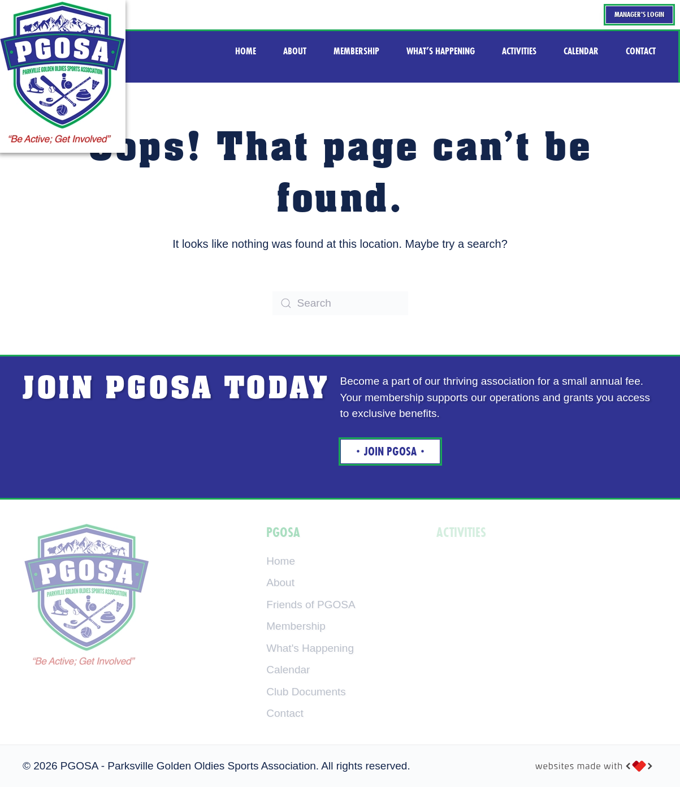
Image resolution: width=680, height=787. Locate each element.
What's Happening (310, 648)
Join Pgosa (390, 451)
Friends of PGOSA (310, 604)
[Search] (340, 303)
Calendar (288, 670)
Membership (296, 626)
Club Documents (305, 692)
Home (280, 561)
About (280, 582)
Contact (284, 713)
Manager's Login (639, 14)
